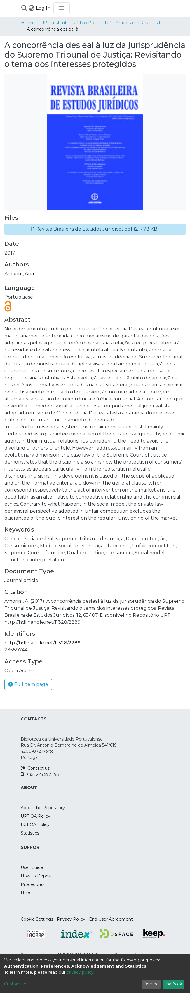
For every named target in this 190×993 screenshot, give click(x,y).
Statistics (30, 833)
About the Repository (43, 807)
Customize (15, 984)
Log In (43, 8)
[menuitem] (31, 8)
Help (25, 893)
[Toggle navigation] (61, 8)
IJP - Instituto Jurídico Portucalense (70, 22)
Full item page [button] (28, 684)
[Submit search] (24, 8)
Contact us (35, 768)
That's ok (173, 984)
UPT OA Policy (35, 816)
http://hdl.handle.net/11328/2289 (42, 643)
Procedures (32, 884)
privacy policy (80, 972)
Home (28, 22)
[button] (95, 229)
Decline (151, 984)
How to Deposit (37, 876)
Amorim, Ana (19, 273)
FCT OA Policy (35, 824)
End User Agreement (111, 919)
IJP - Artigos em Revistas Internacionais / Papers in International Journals (134, 22)
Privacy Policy (71, 919)
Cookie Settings (37, 919)
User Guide (32, 867)
